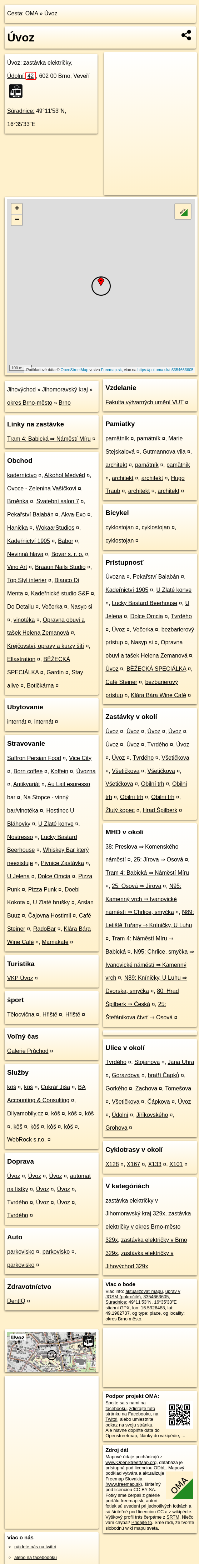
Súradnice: (21, 111)
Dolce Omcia (54, 876)
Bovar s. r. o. (67, 554)
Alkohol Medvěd (64, 475)
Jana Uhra (181, 1062)
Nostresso (20, 837)
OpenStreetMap (75, 370)
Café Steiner (121, 682)
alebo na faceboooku (35, 1557)
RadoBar (44, 929)
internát (16, 722)
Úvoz (50, 13)
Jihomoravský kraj (65, 389)
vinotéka (24, 620)
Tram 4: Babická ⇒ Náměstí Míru (49, 439)
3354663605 (156, 1296)
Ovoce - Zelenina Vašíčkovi (41, 488)
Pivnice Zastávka (62, 863)
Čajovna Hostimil (49, 916)
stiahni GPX (117, 1307)
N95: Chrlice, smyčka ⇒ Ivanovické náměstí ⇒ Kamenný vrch (149, 965)
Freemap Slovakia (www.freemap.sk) (123, 1481)
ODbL (159, 1467)
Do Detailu (20, 607)
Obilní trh (152, 784)
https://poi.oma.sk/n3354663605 (166, 370)
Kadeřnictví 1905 (28, 541)
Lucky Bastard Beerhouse (144, 603)
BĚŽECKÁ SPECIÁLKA (156, 669)
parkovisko (20, 1252)
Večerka (52, 607)
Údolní (21, 76)
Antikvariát (26, 784)
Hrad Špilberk (160, 810)
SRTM (172, 1517)
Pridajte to (141, 1522)
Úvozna (85, 771)
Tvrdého (17, 1202)
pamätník (117, 438)
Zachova (146, 1088)
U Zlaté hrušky (51, 902)
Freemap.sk (111, 370)
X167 (133, 1164)
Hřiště (50, 1014)
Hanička (17, 528)
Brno (65, 403)
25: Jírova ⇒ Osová (158, 859)
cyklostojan (119, 527)
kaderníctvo (22, 475)
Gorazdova (126, 1075)
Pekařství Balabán (30, 514)
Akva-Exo (73, 514)
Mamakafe (55, 942)
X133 (154, 1164)
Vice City (80, 758)
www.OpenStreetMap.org (130, 1462)
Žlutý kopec (120, 810)
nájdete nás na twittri (35, 1546)
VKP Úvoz (20, 978)
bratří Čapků (163, 1075)
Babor (65, 541)
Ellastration (21, 659)
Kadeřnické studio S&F (60, 593)
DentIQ (16, 1301)
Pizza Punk (42, 889)
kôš (11, 1087)
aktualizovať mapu (144, 1291)
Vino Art (17, 567)
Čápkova (159, 1102)
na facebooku (125, 1405)
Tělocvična (20, 1014)
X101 (176, 1164)
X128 (112, 1164)
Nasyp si (81, 607)
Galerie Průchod (28, 1051)
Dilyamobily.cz (25, 1113)
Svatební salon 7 (57, 501)
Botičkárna (40, 686)
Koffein (60, 771)
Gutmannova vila (164, 452)
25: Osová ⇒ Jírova (136, 886)
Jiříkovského (152, 1115)
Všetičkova (175, 758)
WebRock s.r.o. (26, 1139)
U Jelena (18, 876)
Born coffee (28, 771)
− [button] (17, 220)
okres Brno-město (29, 403)
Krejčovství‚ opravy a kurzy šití (45, 646)
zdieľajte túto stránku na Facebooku (130, 1411)
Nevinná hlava (25, 554)
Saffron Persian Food (34, 758)
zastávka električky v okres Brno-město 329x (148, 1226)
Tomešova (178, 1088)
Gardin (55, 672)
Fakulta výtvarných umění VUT (144, 402)
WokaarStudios (55, 528)
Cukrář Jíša (55, 1087)
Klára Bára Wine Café (158, 695)
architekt (116, 465)
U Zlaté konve (56, 824)
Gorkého (116, 1088)
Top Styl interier (26, 580)
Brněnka (18, 501)
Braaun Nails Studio (60, 567)
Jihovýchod (21, 389)
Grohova (116, 1128)
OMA (31, 13)
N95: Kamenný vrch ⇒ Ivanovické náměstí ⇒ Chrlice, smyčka (143, 899)
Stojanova (147, 1062)
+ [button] (17, 209)
